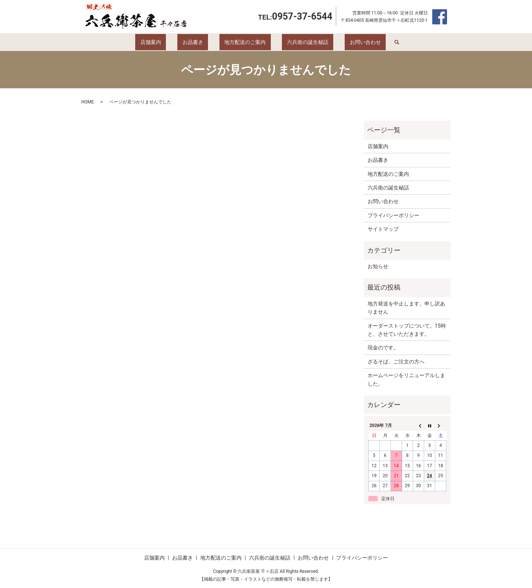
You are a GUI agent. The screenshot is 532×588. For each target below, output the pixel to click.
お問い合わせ (345, 42)
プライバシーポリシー (393, 215)
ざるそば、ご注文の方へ (396, 362)
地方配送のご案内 (245, 42)
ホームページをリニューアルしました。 (406, 379)
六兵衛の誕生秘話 (297, 42)
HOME (87, 102)
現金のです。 (383, 348)
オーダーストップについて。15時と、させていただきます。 (407, 330)
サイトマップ (383, 229)
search (372, 42)
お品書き (202, 42)
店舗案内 (170, 42)
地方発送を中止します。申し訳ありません (406, 308)
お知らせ (378, 266)
